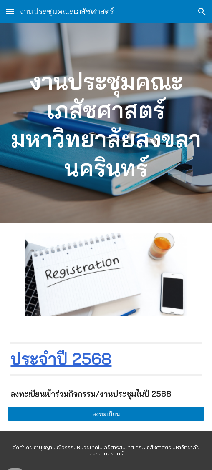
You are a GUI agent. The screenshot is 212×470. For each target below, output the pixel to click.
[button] (10, 11)
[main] (105, 123)
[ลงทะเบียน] (106, 414)
